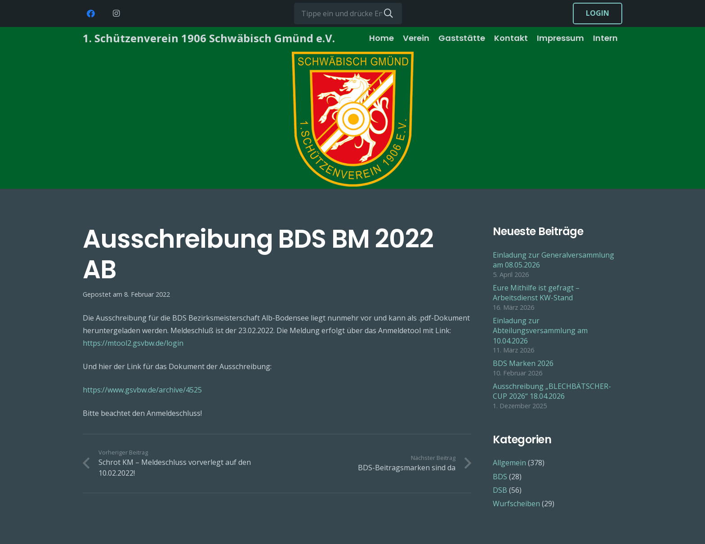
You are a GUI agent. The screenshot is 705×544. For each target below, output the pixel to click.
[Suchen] (388, 13)
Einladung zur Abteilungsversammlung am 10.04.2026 (540, 331)
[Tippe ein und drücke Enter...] (348, 13)
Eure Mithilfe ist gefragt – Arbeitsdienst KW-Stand (536, 293)
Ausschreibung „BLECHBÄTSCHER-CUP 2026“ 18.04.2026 (552, 391)
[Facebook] (91, 13)
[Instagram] (116, 13)
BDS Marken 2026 (523, 363)
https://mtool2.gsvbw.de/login (133, 343)
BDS (500, 477)
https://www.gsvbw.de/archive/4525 (142, 390)
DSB (500, 490)
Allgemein (509, 463)
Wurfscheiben (516, 503)
